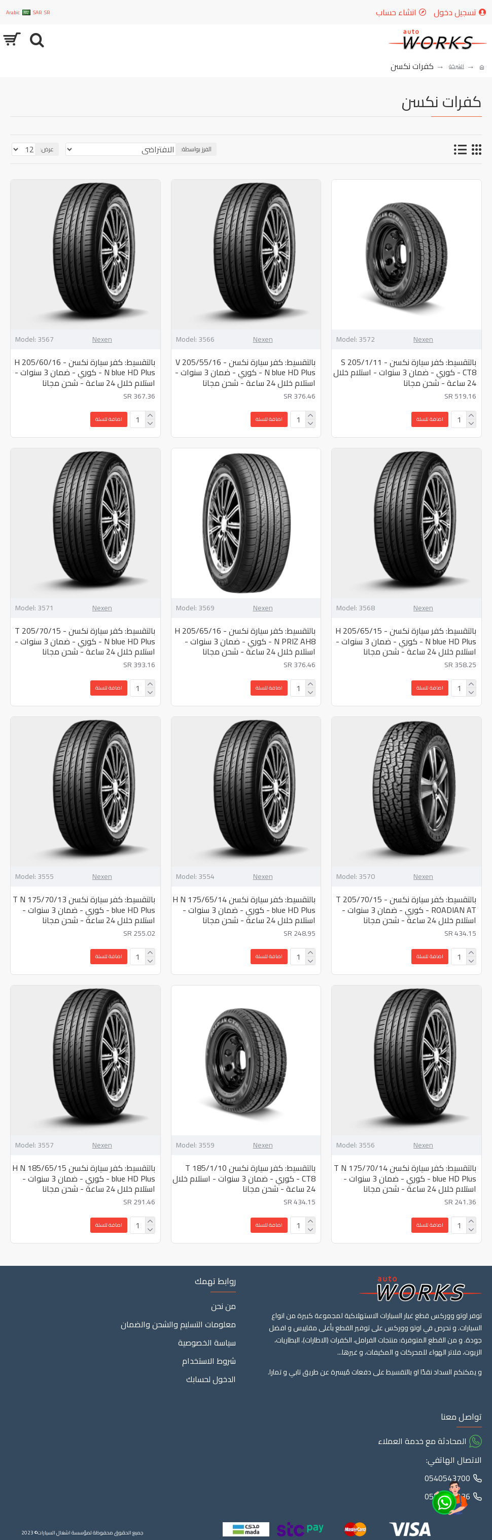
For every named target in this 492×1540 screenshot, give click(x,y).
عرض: (47, 149)
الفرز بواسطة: (196, 149)
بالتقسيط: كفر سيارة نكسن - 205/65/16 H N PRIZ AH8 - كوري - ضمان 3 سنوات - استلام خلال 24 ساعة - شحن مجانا (244, 641)
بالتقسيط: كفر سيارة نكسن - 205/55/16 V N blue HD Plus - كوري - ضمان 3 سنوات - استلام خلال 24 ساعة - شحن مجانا (245, 372)
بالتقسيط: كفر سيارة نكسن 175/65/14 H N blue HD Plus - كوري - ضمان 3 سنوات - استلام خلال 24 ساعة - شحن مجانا (243, 910)
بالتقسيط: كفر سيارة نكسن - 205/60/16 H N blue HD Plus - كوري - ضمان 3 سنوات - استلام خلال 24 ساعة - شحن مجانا (84, 372)
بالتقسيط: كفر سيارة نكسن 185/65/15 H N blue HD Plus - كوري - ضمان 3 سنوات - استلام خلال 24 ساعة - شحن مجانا (83, 1178)
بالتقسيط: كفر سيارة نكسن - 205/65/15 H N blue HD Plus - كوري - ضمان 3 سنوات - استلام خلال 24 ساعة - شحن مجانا (405, 641)
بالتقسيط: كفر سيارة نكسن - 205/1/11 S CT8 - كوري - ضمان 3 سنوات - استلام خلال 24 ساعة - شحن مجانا (404, 372)
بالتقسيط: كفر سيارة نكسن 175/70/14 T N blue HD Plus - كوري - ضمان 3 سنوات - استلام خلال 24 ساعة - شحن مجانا (405, 1178)
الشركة (456, 66)
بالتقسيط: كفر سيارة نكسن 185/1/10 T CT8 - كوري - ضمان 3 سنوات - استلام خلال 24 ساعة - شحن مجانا (243, 1178)
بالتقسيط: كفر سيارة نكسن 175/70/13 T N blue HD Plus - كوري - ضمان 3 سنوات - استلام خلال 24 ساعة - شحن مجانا (84, 910)
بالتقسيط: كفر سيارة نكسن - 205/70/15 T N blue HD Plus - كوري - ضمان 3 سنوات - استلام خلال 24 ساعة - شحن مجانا (85, 641)
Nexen (423, 339)
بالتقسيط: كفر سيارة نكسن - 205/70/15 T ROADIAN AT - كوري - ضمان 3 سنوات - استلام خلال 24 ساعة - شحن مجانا (406, 910)
